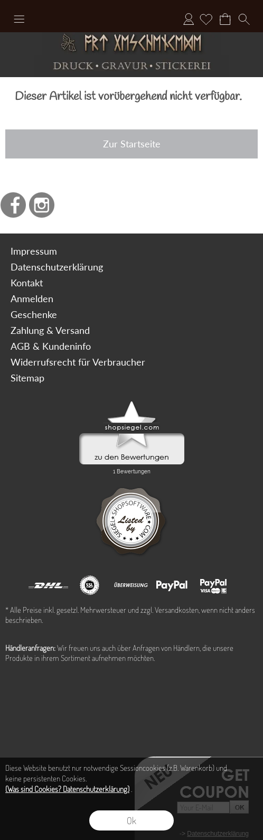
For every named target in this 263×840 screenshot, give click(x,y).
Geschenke (34, 314)
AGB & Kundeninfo (51, 346)
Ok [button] (131, 820)
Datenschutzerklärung (57, 267)
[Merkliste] (206, 19)
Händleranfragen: (30, 648)
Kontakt (27, 282)
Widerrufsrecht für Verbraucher (78, 362)
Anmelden (188, 19)
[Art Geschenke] (131, 43)
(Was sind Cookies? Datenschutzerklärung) (67, 789)
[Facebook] (13, 205)
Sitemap (27, 378)
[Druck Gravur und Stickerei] (131, 66)
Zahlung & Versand (50, 330)
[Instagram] (42, 205)
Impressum (34, 251)
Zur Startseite (132, 144)
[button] (19, 19)
